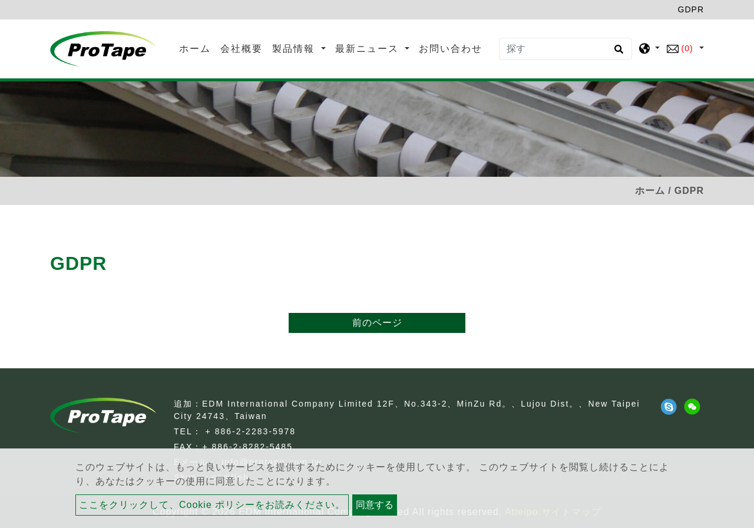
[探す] (565, 49)
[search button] (617, 53)
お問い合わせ (450, 49)
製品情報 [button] (295, 49)
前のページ (377, 323)
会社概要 (241, 49)
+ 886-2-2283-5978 (251, 431)
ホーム (197, 47)
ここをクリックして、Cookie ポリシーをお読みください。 (212, 505)
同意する (374, 505)
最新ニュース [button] (368, 49)
